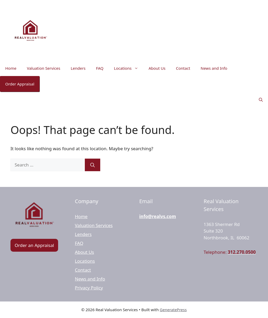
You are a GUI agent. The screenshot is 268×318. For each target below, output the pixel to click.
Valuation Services (43, 68)
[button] (261, 99)
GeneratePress (173, 309)
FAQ (100, 68)
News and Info (214, 68)
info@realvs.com (157, 216)
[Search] (92, 165)
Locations (128, 68)
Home (10, 68)
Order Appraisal (19, 84)
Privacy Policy (89, 288)
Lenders (78, 68)
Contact (183, 68)
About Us (157, 68)
